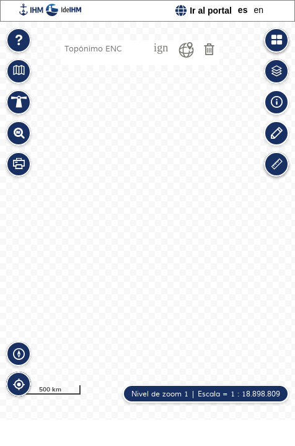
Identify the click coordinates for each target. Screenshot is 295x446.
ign (161, 47)
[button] (18, 40)
